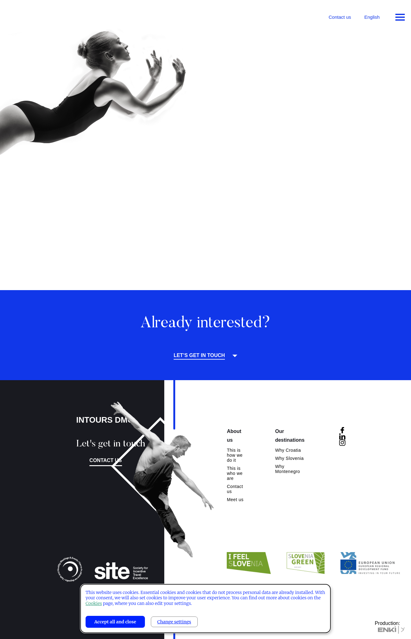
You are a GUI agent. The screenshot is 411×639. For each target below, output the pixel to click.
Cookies (94, 603)
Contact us (340, 17)
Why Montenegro (287, 469)
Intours (31, 15)
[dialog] (205, 608)
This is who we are (234, 473)
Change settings (174, 622)
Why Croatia (288, 450)
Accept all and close (115, 622)
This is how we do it (234, 455)
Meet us (235, 499)
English (371, 17)
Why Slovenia (289, 458)
